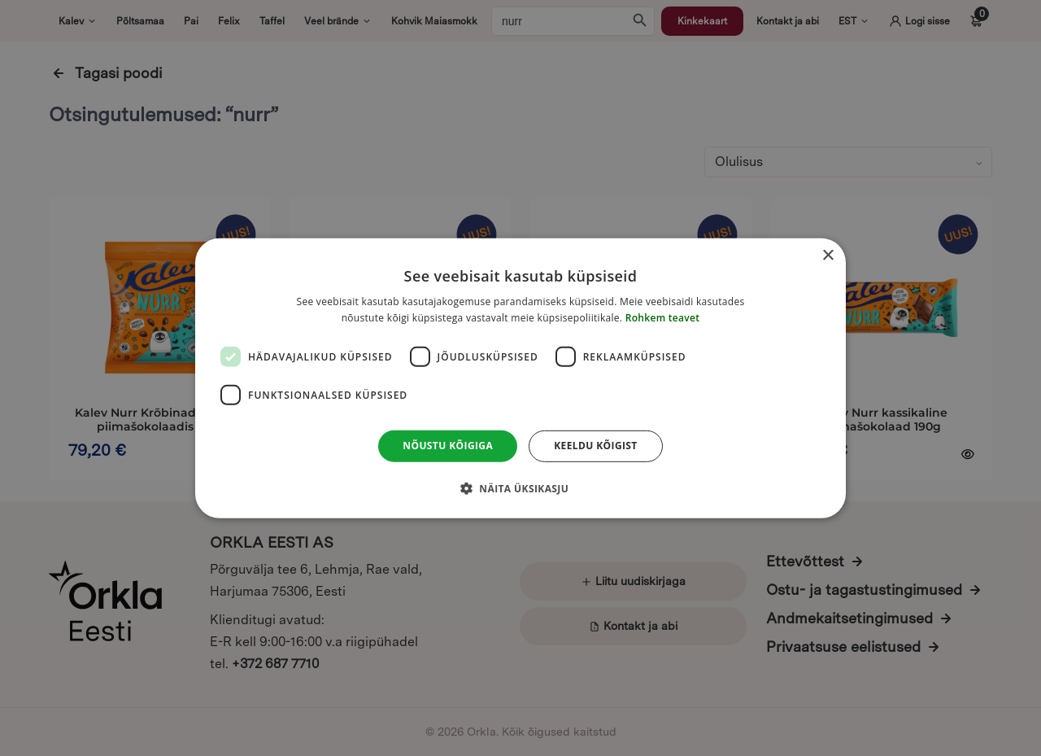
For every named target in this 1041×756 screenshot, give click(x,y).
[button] (520, 488)
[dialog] (520, 378)
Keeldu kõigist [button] (596, 445)
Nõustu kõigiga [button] (448, 445)
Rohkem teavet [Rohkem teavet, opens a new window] (662, 318)
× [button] (827, 255)
